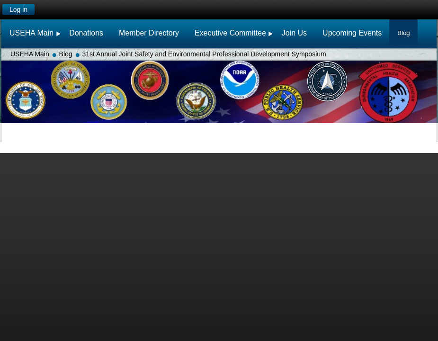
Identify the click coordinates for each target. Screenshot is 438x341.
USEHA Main (29, 54)
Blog (65, 54)
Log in (18, 9)
